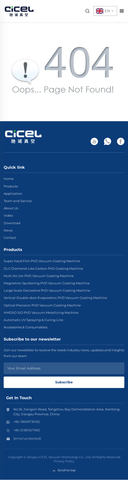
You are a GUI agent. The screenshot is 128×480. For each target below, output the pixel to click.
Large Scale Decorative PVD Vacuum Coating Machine (47, 290)
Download (12, 223)
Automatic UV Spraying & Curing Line (33, 320)
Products (11, 186)
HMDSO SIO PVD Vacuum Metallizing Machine (41, 312)
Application (13, 193)
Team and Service (18, 201)
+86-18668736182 (26, 422)
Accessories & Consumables (25, 327)
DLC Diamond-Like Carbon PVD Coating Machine (43, 268)
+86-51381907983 (26, 430)
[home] (19, 10)
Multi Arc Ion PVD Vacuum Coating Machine (39, 276)
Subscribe (64, 382)
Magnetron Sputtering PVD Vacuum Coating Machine (47, 283)
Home (9, 179)
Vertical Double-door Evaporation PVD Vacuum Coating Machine (55, 298)
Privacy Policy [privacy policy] (64, 461)
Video (8, 215)
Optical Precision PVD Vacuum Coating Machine (42, 305)
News (8, 230)
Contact (10, 238)
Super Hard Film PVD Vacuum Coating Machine (42, 261)
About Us (11, 208)
